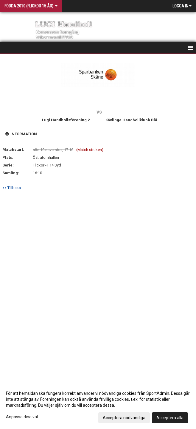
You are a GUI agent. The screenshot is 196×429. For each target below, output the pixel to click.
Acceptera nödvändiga (124, 417)
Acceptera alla (169, 417)
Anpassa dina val (22, 416)
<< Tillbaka (11, 188)
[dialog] (98, 405)
